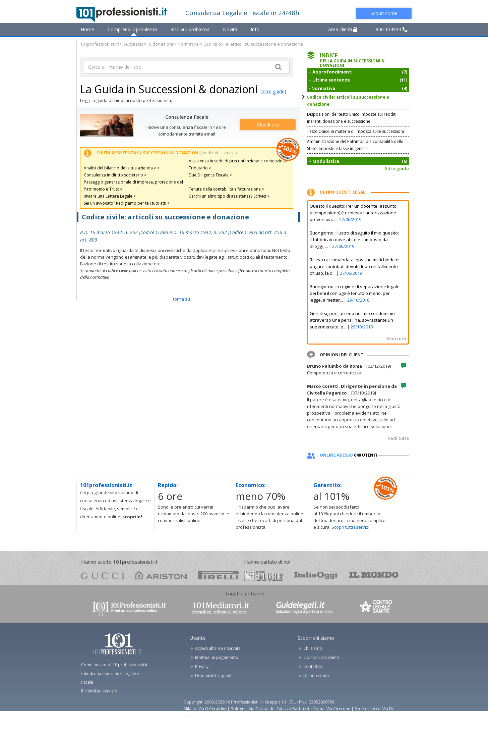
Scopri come (384, 13)
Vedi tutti (396, 338)
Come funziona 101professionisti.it (114, 665)
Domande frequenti (214, 675)
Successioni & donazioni (148, 44)
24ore (263, 576)
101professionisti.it (99, 44)
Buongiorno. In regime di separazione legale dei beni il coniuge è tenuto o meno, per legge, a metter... (355, 293)
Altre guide (396, 168)
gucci (102, 575)
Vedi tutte (398, 438)
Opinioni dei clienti (321, 657)
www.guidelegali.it (304, 608)
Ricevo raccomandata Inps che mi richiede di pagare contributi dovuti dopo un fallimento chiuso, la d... (355, 266)
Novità (230, 29)
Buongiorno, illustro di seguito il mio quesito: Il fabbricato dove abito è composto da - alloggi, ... (354, 239)
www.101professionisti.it (129, 608)
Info (255, 29)
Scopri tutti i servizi (350, 527)
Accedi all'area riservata (218, 648)
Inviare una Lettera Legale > (110, 196)
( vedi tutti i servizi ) (219, 153)
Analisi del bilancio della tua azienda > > (122, 168)
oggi (316, 575)
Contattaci (313, 666)
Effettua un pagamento (216, 657)
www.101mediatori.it (220, 608)
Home (87, 29)
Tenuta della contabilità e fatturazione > (226, 189)
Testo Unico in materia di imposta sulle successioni (355, 131)
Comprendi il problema (132, 29)
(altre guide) (273, 91)
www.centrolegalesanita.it (376, 608)
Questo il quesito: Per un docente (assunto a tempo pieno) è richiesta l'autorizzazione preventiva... (353, 212)
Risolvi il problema (189, 29)
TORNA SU (181, 299)
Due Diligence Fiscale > (210, 175)
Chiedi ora (268, 124)
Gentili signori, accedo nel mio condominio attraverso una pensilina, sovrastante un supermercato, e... (352, 320)
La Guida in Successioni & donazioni (169, 89)
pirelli (218, 575)
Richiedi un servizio (99, 691)
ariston (161, 575)
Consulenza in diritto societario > (115, 175)
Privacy (201, 666)
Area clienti (342, 29)
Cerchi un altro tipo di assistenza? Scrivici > (229, 196)
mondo (374, 575)
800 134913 (392, 29)
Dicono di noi (316, 675)
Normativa (188, 44)
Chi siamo (312, 648)
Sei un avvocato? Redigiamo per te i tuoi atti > (127, 203)
